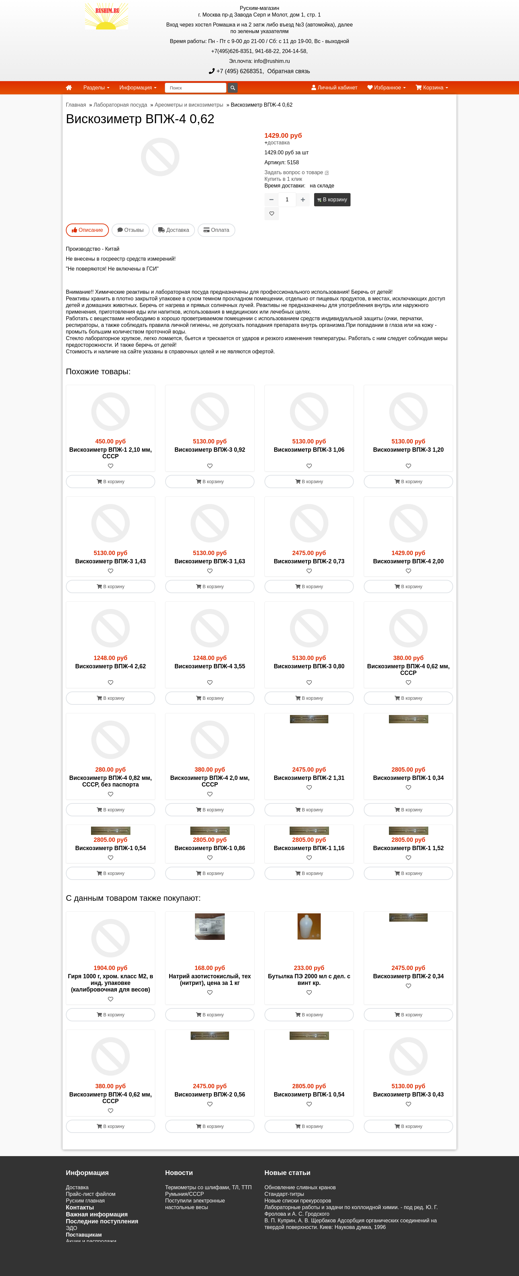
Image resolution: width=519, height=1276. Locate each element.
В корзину (332, 199)
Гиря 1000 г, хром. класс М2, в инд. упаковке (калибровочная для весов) (110, 983)
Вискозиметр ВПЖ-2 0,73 (309, 561)
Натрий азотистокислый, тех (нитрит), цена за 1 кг (210, 979)
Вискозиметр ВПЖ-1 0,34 (408, 778)
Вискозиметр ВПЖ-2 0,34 (408, 976)
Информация (138, 87)
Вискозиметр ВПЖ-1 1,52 (408, 848)
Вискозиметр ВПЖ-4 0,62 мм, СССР (408, 669)
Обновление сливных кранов (300, 1187)
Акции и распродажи (91, 1241)
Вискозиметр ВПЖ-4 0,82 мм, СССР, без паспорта (110, 781)
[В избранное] (271, 213)
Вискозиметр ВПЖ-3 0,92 (209, 449)
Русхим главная (85, 1200)
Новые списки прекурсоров (297, 1200)
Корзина (432, 87)
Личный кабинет (334, 87)
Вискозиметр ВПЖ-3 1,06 (309, 449)
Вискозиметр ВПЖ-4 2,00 (408, 561)
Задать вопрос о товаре (293, 172)
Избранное (386, 87)
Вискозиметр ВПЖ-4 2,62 (110, 666)
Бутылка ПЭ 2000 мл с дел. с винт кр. (309, 979)
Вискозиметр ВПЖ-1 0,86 (209, 848)
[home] (68, 87)
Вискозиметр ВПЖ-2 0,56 (209, 1094)
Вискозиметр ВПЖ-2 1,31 (309, 778)
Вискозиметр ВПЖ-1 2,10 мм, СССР (110, 453)
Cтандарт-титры (284, 1194)
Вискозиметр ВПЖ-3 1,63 (209, 561)
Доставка (77, 1187)
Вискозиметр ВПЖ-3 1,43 (110, 561)
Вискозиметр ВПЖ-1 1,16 (309, 848)
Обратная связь (288, 71)
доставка (278, 142)
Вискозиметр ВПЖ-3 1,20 (408, 449)
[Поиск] (195, 88)
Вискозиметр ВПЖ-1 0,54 (110, 848)
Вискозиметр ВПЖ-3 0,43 (408, 1094)
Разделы (96, 87)
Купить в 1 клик (283, 179)
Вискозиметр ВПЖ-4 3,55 (209, 666)
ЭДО (71, 1228)
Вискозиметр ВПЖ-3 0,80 (309, 666)
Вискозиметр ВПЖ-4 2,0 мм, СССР (210, 781)
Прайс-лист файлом (91, 1194)
